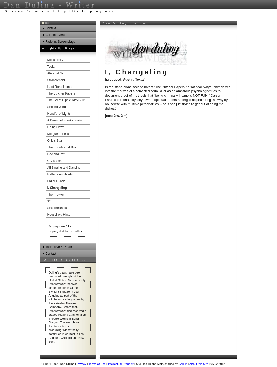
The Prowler (55, 194)
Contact (51, 253)
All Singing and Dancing (63, 167)
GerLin (183, 363)
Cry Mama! (55, 161)
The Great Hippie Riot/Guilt (66, 100)
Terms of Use (97, 363)
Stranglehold (56, 80)
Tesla (51, 66)
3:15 (50, 201)
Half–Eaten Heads (60, 174)
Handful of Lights (59, 114)
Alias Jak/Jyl (56, 73)
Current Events (56, 35)
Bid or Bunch (56, 181)
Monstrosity (55, 60)
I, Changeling (57, 188)
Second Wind (56, 107)
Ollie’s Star (54, 140)
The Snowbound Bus (61, 147)
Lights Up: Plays (60, 48)
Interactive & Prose (59, 247)
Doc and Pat (56, 154)
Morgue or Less (58, 134)
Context (51, 28)
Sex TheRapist (57, 208)
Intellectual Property (121, 363)
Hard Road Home (59, 87)
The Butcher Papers (61, 93)
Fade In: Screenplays (60, 42)
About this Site (198, 363)
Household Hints (58, 215)
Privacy (81, 363)
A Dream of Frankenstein (64, 120)
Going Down (56, 127)
